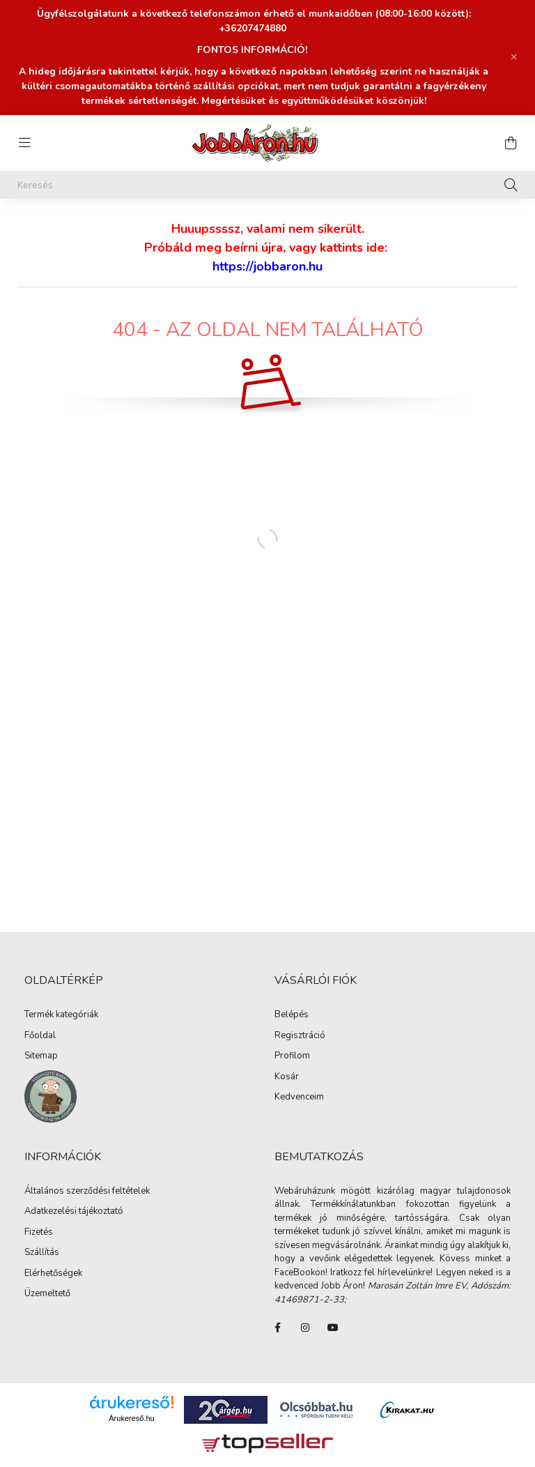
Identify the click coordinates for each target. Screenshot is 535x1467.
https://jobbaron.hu (267, 266)
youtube (333, 1327)
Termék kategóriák (61, 1015)
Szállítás (41, 1253)
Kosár (286, 1077)
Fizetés (38, 1232)
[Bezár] (514, 57)
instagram (305, 1327)
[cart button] (511, 143)
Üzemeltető (47, 1294)
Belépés (291, 1015)
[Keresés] (267, 185)
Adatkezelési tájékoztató (73, 1211)
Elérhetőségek (53, 1273)
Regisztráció (299, 1036)
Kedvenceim (299, 1097)
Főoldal (40, 1036)
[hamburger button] (24, 143)
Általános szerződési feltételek (87, 1191)
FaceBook (277, 1327)
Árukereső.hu (131, 1418)
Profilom (292, 1056)
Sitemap (41, 1056)
